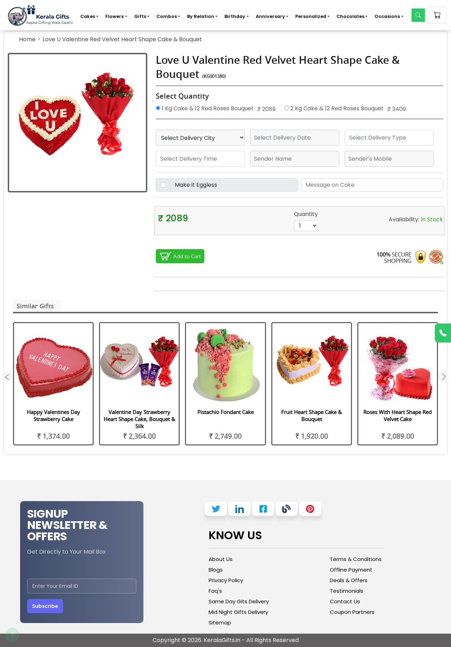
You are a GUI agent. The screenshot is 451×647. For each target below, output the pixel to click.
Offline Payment (351, 569)
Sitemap (220, 622)
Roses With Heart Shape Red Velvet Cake (397, 415)
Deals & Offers (348, 580)
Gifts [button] (140, 16)
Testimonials (346, 590)
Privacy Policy (226, 580)
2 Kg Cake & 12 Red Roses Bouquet (334, 108)
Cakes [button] (87, 16)
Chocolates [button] (350, 16)
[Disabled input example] (234, 185)
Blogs (216, 569)
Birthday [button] (234, 16)
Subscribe (45, 606)
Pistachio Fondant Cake (225, 411)
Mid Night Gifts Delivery (238, 612)
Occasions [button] (387, 16)
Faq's (215, 590)
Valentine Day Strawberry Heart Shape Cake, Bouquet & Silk (139, 419)
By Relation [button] (200, 16)
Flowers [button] (114, 16)
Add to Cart (187, 256)
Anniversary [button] (270, 16)
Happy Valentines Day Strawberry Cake (53, 415)
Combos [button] (166, 16)
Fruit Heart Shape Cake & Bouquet (311, 415)
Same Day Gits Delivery (239, 601)
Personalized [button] (310, 16)
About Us (221, 559)
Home (27, 39)
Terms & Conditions (356, 559)
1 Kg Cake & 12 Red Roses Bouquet (205, 108)
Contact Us (345, 601)
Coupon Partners (352, 612)
